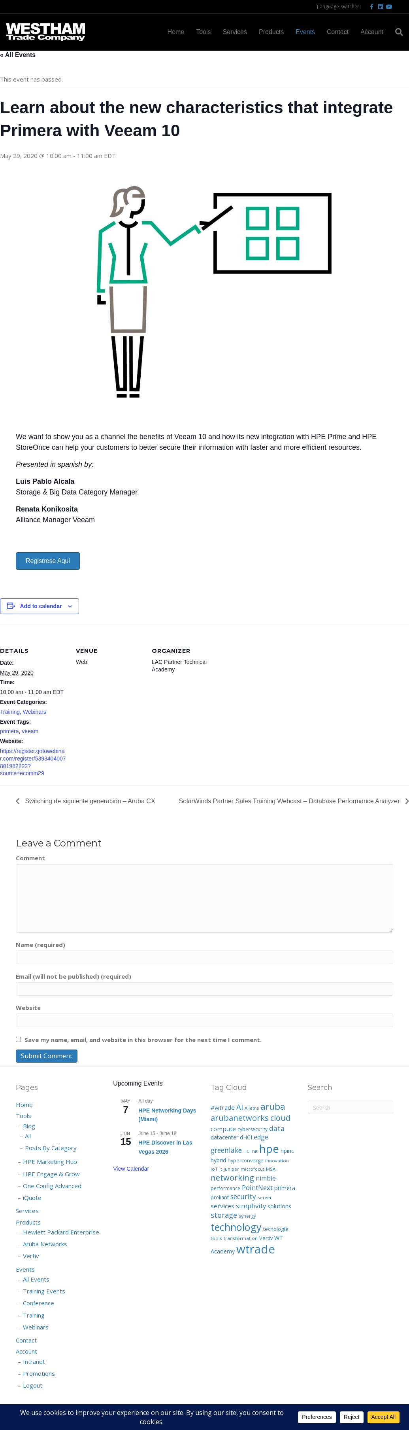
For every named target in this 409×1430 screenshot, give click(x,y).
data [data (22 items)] (277, 1128)
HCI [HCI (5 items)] (247, 1151)
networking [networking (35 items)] (232, 1177)
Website (28, 1008)
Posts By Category (51, 1148)
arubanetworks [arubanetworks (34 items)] (240, 1117)
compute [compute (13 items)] (223, 1129)
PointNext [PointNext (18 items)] (257, 1187)
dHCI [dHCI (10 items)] (246, 1137)
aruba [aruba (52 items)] (272, 1106)
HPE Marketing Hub (50, 1162)
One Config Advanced (52, 1186)
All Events (36, 1279)
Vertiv (31, 1256)
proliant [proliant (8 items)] (220, 1197)
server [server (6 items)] (265, 1197)
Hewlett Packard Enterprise (61, 1232)
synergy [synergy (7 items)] (247, 1216)
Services (235, 32)
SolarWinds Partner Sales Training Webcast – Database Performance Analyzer (290, 801)
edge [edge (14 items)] (261, 1137)
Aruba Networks (45, 1244)
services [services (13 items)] (222, 1206)
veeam (30, 731)
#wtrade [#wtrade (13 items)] (223, 1107)
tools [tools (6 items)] (216, 1238)
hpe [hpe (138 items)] (269, 1148)
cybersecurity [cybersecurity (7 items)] (252, 1129)
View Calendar (131, 1169)
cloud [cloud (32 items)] (280, 1117)
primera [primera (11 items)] (284, 1188)
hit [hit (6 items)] (255, 1151)
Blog (29, 1126)
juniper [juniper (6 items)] (231, 1169)
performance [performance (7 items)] (225, 1188)
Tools (203, 32)
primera (9, 731)
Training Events (44, 1291)
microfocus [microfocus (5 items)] (252, 1169)
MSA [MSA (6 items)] (270, 1169)
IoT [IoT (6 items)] (214, 1169)
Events (305, 32)
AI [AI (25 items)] (239, 1107)
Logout (32, 1385)
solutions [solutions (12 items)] (279, 1206)
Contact (338, 32)
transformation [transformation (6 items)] (241, 1238)
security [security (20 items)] (243, 1196)
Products (271, 32)
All (28, 1136)
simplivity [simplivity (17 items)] (251, 1205)
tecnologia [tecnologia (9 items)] (275, 1228)
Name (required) (40, 945)
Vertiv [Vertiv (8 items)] (266, 1238)
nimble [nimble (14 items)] (266, 1178)
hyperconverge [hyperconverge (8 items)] (246, 1160)
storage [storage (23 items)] (224, 1215)
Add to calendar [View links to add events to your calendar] (41, 606)
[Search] (396, 32)
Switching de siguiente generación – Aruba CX (89, 801)
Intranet (34, 1361)
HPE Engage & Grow (51, 1174)
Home (176, 32)
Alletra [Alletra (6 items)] (252, 1108)
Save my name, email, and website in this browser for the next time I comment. (143, 1040)
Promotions (39, 1373)
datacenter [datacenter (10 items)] (224, 1137)
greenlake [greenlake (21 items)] (226, 1150)
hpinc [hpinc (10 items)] (287, 1150)
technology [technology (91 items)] (236, 1227)
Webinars (34, 712)
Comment (30, 858)
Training (10, 712)
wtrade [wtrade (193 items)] (255, 1249)
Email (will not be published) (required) (73, 976)
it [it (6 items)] (220, 1169)
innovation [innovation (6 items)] (277, 1161)
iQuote (32, 1198)
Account (371, 32)
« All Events (18, 54)
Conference (38, 1303)
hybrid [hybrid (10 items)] (218, 1160)
